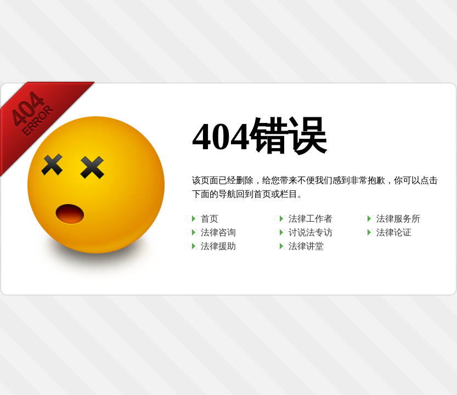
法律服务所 (398, 218)
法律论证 (393, 232)
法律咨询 (218, 232)
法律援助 (218, 246)
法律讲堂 (306, 246)
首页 (209, 218)
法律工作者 (310, 218)
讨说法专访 (310, 232)
